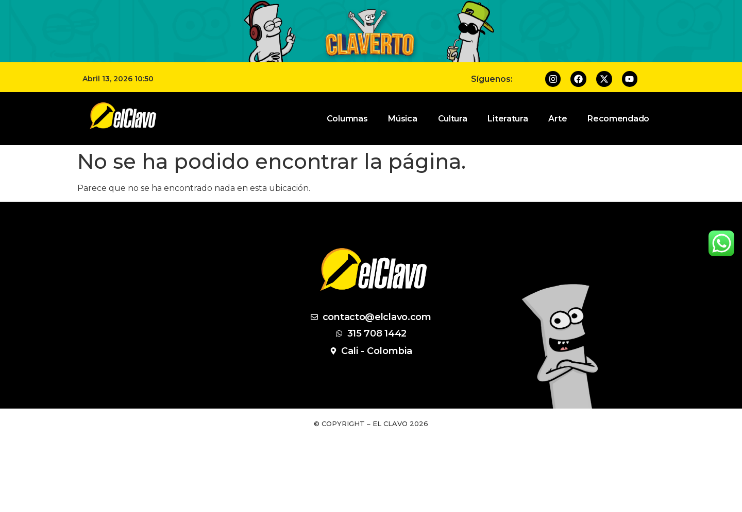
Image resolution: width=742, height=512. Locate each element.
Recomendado (618, 118)
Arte (557, 118)
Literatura (507, 118)
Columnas (347, 118)
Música (402, 118)
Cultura (452, 118)
